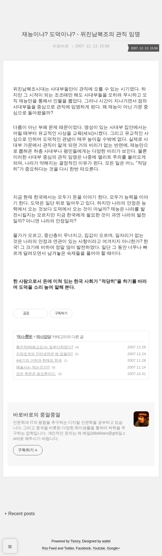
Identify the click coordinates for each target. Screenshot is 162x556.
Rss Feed (49, 548)
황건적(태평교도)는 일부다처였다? (44, 347)
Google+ (113, 548)
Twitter (69, 548)
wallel (106, 541)
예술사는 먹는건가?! (33, 367)
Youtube (99, 548)
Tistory (75, 541)
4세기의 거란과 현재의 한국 (39, 360)
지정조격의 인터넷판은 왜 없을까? (44, 354)
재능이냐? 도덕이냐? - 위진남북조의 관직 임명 (81, 34)
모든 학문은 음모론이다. (36, 374)
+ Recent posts (20, 513)
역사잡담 (43, 336)
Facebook (83, 548)
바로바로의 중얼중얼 (36, 415)
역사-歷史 (25, 336)
